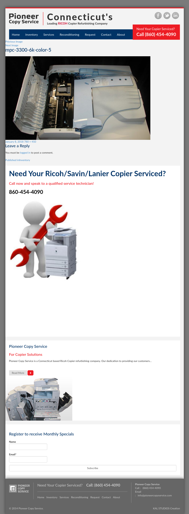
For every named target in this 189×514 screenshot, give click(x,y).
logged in (25, 152)
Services (48, 34)
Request (90, 34)
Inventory (31, 34)
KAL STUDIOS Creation (166, 508)
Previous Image (14, 41)
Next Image (11, 45)
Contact (106, 34)
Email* (28, 458)
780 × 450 (30, 141)
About (121, 34)
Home (16, 34)
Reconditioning (69, 34)
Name (28, 445)
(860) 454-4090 (107, 485)
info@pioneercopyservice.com (155, 495)
